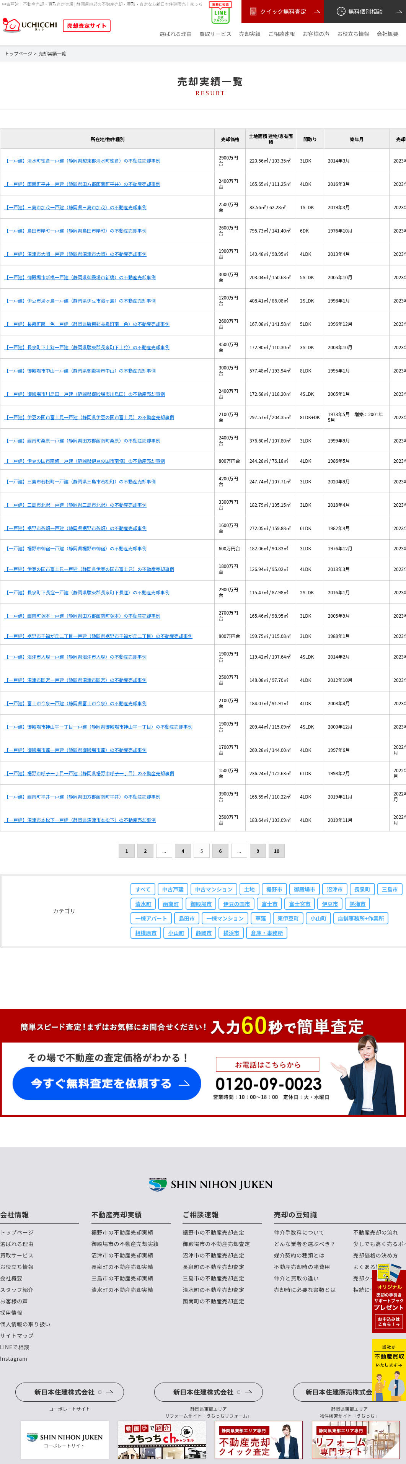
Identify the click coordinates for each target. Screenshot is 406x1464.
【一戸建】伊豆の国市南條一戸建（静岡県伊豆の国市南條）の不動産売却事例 (84, 460)
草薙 (260, 918)
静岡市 (204, 933)
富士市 (269, 904)
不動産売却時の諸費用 (302, 1267)
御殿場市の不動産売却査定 (216, 1244)
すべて (142, 889)
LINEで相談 (14, 1347)
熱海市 (357, 904)
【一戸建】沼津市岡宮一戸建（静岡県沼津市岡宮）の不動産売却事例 (75, 680)
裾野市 (274, 889)
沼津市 (335, 889)
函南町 (171, 904)
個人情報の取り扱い (25, 1324)
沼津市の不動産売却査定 (214, 1255)
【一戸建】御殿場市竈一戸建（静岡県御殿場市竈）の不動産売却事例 (75, 750)
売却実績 (250, 33)
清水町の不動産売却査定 (214, 1290)
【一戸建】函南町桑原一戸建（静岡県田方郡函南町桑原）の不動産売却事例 (82, 440)
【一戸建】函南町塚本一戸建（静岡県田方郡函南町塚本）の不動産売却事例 (82, 615)
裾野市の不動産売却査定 (214, 1232)
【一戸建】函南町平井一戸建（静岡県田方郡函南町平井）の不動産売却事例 (82, 184)
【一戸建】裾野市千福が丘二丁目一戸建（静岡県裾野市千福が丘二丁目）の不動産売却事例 (98, 636)
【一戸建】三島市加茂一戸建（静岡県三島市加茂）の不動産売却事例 (75, 207)
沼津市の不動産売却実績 (122, 1255)
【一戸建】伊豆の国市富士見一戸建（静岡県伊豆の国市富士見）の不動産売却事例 (89, 417)
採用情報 (11, 1313)
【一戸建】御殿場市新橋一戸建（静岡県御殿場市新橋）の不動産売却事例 (80, 277)
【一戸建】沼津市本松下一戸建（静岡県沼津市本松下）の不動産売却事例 (80, 820)
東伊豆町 (288, 918)
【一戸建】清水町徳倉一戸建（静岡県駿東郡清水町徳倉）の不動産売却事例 (82, 160)
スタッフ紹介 (17, 1290)
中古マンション (214, 889)
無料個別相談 (359, 11)
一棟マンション (225, 918)
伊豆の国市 (236, 904)
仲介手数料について (299, 1232)
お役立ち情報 (353, 33)
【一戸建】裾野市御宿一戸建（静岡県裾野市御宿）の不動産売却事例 (75, 548)
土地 (249, 889)
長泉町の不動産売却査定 (214, 1267)
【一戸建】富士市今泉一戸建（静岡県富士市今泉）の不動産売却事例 (75, 703)
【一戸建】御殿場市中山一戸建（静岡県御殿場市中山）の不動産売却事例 (80, 370)
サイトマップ (17, 1336)
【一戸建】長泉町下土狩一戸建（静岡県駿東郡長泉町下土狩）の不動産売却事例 (87, 347)
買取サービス (215, 33)
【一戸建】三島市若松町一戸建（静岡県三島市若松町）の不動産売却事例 (80, 481)
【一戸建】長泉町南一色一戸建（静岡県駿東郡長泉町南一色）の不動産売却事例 (87, 323)
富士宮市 (299, 904)
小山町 (318, 918)
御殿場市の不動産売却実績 (125, 1244)
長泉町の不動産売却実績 (122, 1267)
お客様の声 (316, 33)
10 (276, 850)
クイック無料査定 (277, 11)
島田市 (187, 918)
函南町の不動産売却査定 (214, 1301)
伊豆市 (330, 904)
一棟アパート (151, 918)
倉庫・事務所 (267, 933)
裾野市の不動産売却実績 (122, 1232)
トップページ (17, 1232)
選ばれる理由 (176, 33)
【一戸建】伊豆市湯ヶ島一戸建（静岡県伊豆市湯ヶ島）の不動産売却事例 (80, 300)
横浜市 (231, 933)
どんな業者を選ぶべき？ (305, 1244)
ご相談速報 (281, 33)
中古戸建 (173, 889)
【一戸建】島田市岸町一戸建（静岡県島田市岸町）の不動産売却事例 (75, 230)
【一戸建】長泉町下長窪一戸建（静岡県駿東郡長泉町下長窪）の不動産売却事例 (87, 592)
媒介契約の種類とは (299, 1255)
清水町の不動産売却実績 (122, 1290)
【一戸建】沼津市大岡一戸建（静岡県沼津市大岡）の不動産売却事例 (75, 254)
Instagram (14, 1359)
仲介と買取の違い (296, 1278)
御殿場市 (304, 889)
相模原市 (146, 933)
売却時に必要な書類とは (305, 1290)
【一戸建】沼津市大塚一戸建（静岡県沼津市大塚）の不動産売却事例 (75, 656)
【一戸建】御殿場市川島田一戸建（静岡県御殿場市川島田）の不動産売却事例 (84, 393)
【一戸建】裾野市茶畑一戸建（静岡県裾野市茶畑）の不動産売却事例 (75, 528)
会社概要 (387, 33)
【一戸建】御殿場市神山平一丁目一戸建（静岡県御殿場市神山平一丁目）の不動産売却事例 (98, 726)
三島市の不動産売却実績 (122, 1278)
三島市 (390, 889)
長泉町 (362, 889)
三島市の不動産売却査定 (214, 1278)
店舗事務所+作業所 (361, 918)
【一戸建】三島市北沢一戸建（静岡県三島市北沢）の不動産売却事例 (75, 504)
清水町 (143, 904)
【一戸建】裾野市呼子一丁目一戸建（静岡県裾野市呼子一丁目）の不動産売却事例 (89, 773)
